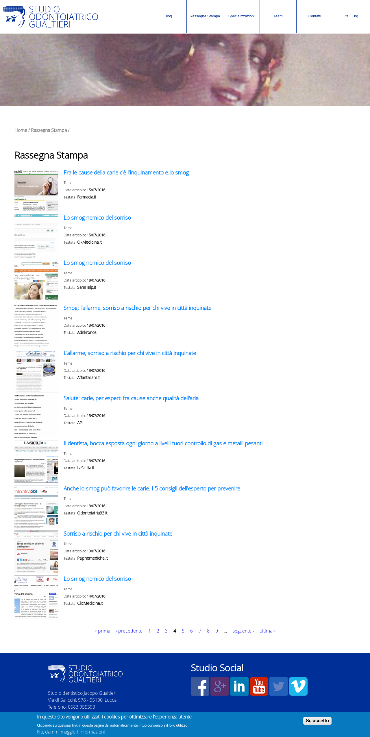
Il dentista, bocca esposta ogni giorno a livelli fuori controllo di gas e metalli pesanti (163, 443)
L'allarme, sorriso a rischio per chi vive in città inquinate (130, 352)
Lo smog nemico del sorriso (97, 217)
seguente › (243, 631)
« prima (102, 631)
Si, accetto (317, 721)
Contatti (314, 16)
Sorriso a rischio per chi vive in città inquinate (118, 533)
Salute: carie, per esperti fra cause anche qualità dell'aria (131, 398)
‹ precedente (129, 631)
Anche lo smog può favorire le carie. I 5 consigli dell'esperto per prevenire (152, 488)
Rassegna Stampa (203, 10)
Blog (168, 16)
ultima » (267, 631)
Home (20, 130)
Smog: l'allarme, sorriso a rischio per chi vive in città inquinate (137, 307)
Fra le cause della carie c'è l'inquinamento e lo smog (126, 172)
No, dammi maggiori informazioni (71, 732)
